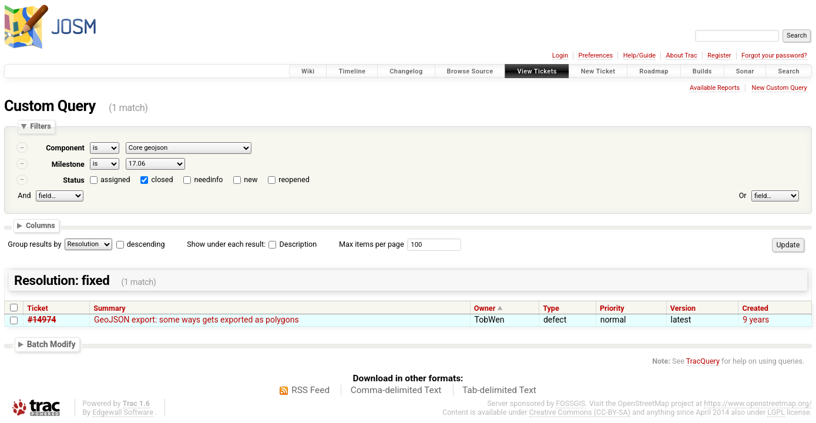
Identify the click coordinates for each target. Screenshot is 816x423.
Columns (40, 225)
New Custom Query (779, 88)
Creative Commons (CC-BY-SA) (580, 412)
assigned (115, 179)
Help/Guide (639, 55)
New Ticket (598, 71)
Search (789, 71)
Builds (702, 71)
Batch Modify (51, 343)
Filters (40, 126)
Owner (484, 308)
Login (560, 55)
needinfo (208, 179)
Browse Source (470, 71)
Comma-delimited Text (396, 390)
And (24, 195)
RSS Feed (310, 390)
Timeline (351, 71)
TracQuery (703, 361)
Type (551, 308)
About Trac (681, 55)
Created (755, 308)
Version (683, 308)
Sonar (745, 71)
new (250, 179)
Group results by (34, 244)
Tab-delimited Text (499, 390)
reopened (294, 179)
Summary (109, 308)
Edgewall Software (122, 412)
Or (743, 195)
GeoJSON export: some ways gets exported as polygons (196, 319)
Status (74, 180)
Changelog (405, 71)
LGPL (776, 412)
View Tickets (536, 71)
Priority (612, 308)
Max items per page (371, 244)
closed (162, 179)
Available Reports (715, 88)
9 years (756, 319)
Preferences (595, 55)
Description (292, 244)
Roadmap (654, 71)
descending (146, 244)
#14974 (42, 319)
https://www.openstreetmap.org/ (758, 403)
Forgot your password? (774, 55)
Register (719, 55)
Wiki (308, 71)
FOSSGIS (570, 403)
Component (65, 147)
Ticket (37, 308)
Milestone (68, 164)
